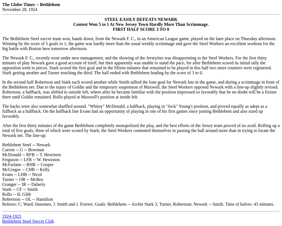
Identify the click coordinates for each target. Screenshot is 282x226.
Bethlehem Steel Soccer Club (28, 221)
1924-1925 (11, 216)
